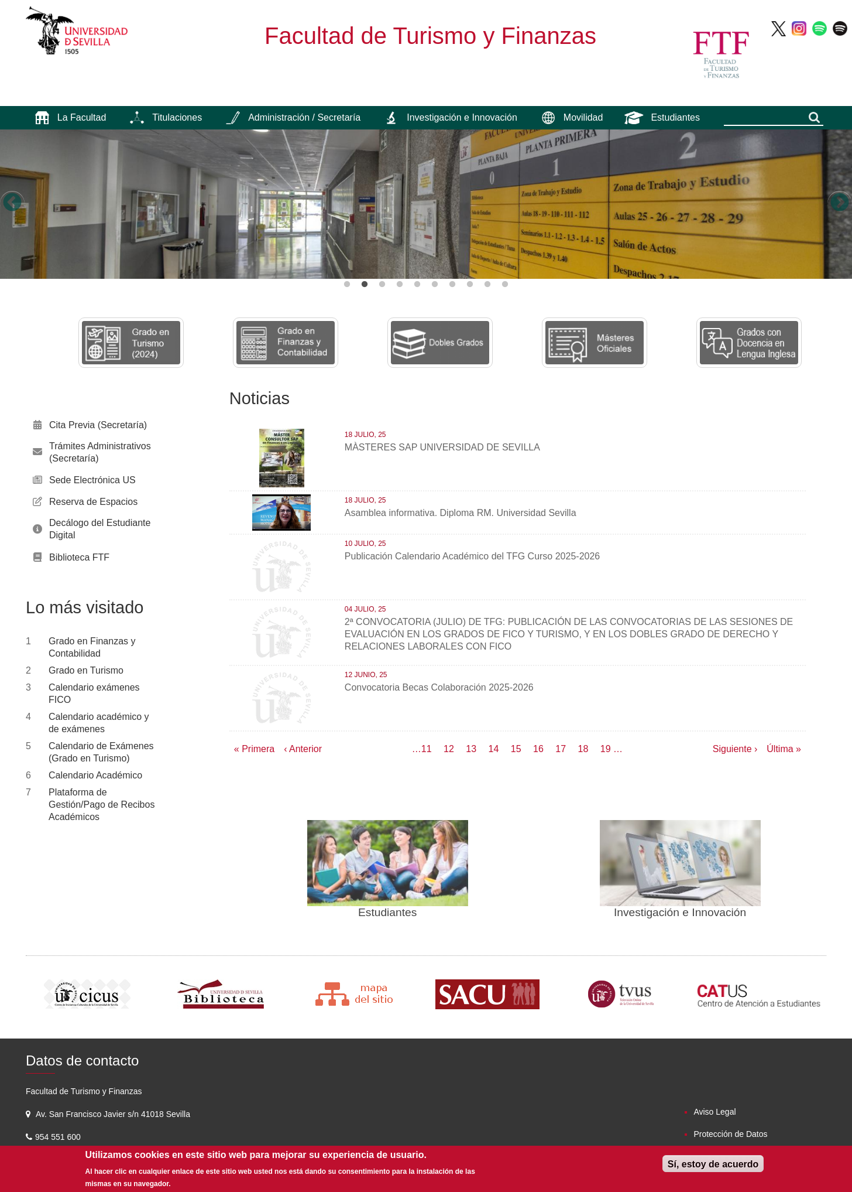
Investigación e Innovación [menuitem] (462, 117)
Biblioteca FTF (79, 557)
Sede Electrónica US (92, 480)
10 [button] (505, 285)
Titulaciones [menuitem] (177, 117)
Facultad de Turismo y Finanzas (430, 36)
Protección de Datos (730, 1134)
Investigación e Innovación (680, 912)
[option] (426, 204)
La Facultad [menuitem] (81, 117)
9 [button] (487, 285)
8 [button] (470, 285)
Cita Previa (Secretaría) (98, 425)
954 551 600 (59, 1137)
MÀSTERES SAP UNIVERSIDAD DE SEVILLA (442, 447)
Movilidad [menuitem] (583, 117)
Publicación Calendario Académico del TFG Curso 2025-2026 (472, 556)
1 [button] (347, 285)
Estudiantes (387, 912)
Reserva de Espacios (93, 502)
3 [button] (382, 285)
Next (839, 203)
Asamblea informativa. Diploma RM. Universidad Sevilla (460, 513)
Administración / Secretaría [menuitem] (304, 117)
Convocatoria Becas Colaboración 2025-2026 (439, 687)
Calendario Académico (95, 775)
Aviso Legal (714, 1111)
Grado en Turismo (86, 670)
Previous (12, 203)
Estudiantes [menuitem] (675, 117)
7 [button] (452, 285)
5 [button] (417, 285)
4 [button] (400, 285)
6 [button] (435, 285)
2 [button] (364, 285)
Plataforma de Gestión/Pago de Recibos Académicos (101, 804)
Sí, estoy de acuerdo (713, 1164)
